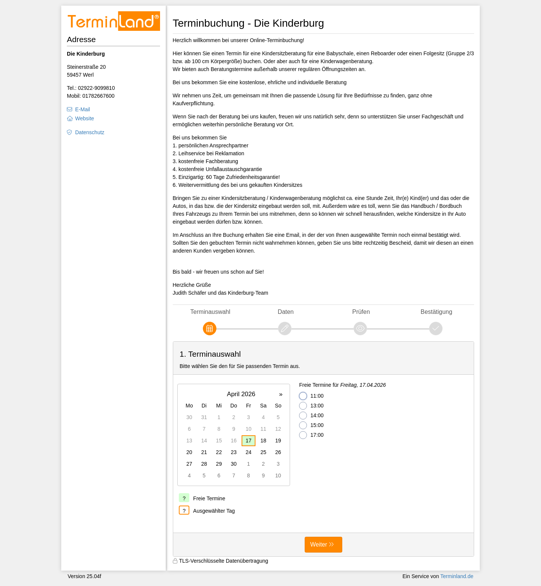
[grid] (233, 435)
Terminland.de (456, 576)
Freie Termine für (342, 385)
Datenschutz (89, 132)
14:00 (311, 415)
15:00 (311, 425)
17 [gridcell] (249, 441)
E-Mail (82, 109)
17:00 (311, 435)
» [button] (281, 394)
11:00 (311, 396)
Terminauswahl (210, 312)
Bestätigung (436, 312)
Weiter (318, 544)
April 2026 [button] (241, 394)
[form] (324, 449)
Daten (286, 312)
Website (84, 118)
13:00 (311, 406)
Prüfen (361, 312)
